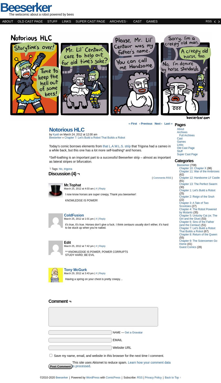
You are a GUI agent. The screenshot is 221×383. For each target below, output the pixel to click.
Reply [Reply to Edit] (102, 246)
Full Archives (187, 135)
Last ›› (168, 123)
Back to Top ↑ (173, 377)
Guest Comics (187, 247)
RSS (209, 21)
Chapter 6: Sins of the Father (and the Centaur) (196, 223)
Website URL (122, 347)
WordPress (92, 377)
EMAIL (117, 340)
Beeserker (55, 137)
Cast (137, 21)
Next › (158, 123)
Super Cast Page (90, 21)
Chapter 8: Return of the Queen (198, 234)
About (7, 21)
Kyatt (56, 134)
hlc (60, 169)
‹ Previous (145, 123)
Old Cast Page (30, 21)
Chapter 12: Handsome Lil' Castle (199, 177)
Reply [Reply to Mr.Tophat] (102, 188)
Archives (118, 21)
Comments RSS (162, 177)
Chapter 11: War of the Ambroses (199, 171)
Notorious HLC (66, 130)
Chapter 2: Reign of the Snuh (196, 196)
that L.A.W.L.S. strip (117, 146)
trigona (68, 169)
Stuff (52, 21)
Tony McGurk (75, 270)
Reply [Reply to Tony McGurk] (102, 273)
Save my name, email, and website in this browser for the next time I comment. (109, 356)
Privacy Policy (153, 377)
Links (66, 21)
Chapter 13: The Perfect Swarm (198, 184)
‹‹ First (133, 123)
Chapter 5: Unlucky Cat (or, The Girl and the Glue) (198, 217)
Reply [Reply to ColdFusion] (102, 218)
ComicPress (113, 377)
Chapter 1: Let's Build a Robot (197, 190)
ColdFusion (74, 215)
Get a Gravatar (134, 332)
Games (152, 21)
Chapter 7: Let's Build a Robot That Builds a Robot (94, 137)
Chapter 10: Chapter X (192, 168)
